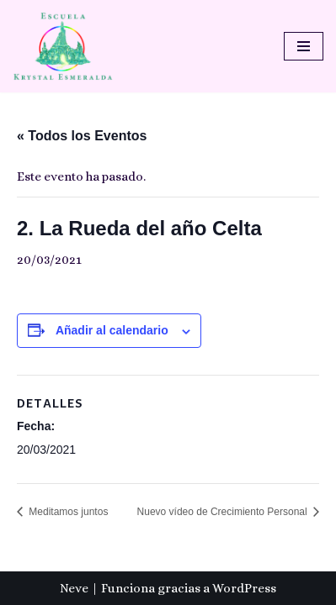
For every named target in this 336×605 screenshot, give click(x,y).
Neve (74, 588)
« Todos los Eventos (82, 136)
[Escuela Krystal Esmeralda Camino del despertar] (63, 46)
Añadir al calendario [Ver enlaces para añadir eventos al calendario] (112, 330)
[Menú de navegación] (303, 46)
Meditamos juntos (67, 512)
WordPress (244, 588)
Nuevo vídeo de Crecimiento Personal (223, 512)
